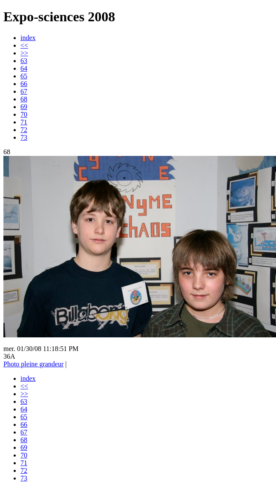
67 (23, 91)
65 (23, 76)
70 (23, 114)
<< (24, 45)
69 (23, 106)
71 (23, 122)
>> (24, 53)
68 (23, 99)
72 (23, 129)
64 (23, 68)
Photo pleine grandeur (33, 364)
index (28, 37)
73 (23, 137)
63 (23, 60)
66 (23, 83)
